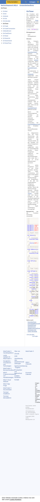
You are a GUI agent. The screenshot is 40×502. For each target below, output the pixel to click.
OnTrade (5, 26)
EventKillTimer (32, 325)
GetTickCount (32, 326)
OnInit (4, 14)
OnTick (5, 18)
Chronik (16, 353)
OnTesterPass (7, 43)
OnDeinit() (31, 74)
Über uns (17, 351)
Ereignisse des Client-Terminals (32, 330)
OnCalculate (6, 21)
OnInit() (36, 60)
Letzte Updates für (7, 357)
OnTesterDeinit (7, 41)
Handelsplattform (8, 352)
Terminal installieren (6, 393)
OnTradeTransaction (9, 28)
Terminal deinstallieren (7, 397)
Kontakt (16, 380)
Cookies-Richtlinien (17, 376)
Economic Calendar (29, 373)
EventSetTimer (32, 322)
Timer (36, 20)
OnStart (5, 11)
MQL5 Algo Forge (6, 384)
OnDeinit (5, 16)
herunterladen (7, 388)
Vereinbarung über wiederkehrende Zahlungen (19, 361)
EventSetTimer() (32, 52)
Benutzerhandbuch (9, 369)
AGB (15, 356)
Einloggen (32, 2)
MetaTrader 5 (30, 351)
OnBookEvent (7, 31)
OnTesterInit (6, 38)
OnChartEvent (7, 33)
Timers (30, 193)
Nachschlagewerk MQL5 (9, 5)
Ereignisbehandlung (27, 5)
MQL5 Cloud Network (7, 380)
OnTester (5, 36)
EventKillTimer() (32, 68)
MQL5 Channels (28, 363)
